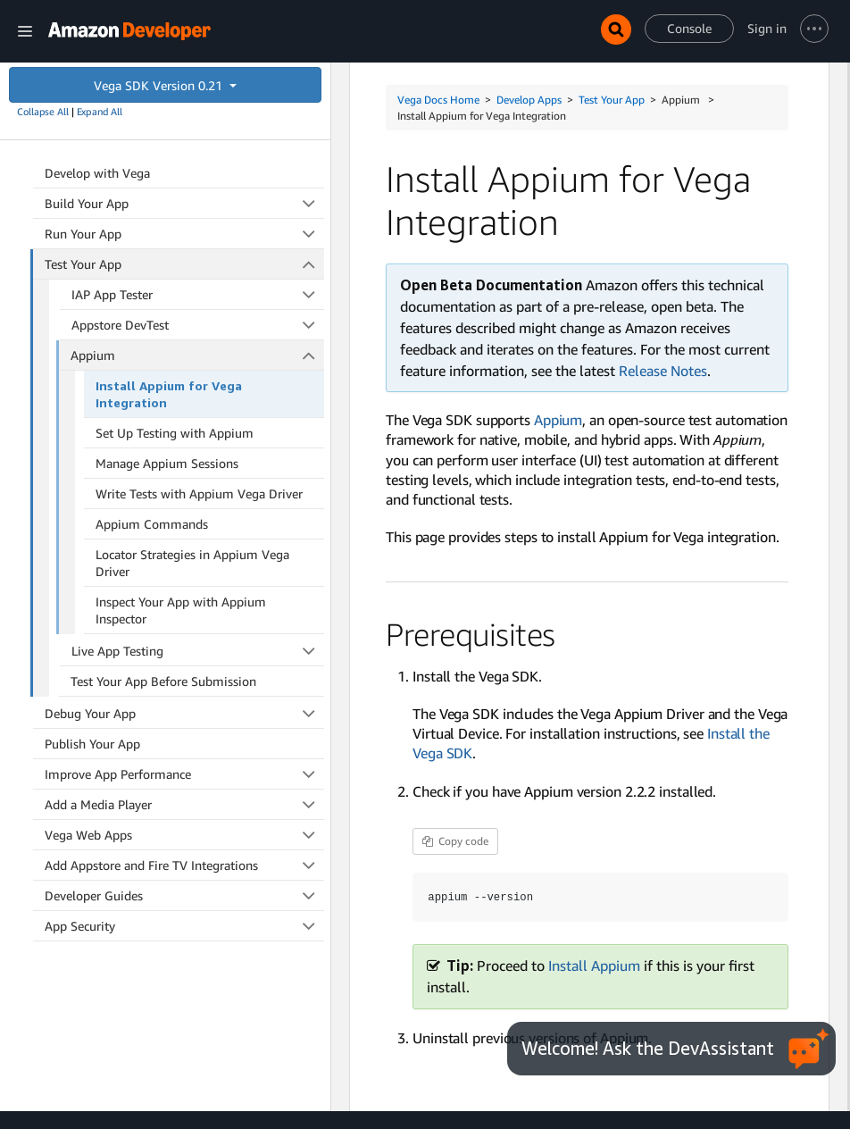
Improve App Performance (184, 773)
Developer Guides (184, 895)
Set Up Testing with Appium (175, 432)
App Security (184, 925)
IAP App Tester (198, 294)
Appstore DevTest (198, 324)
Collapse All (43, 111)
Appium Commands (152, 523)
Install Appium (594, 965)
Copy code (455, 841)
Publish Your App (92, 743)
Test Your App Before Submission (163, 681)
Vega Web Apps (184, 834)
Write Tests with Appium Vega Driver (199, 493)
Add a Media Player (184, 804)
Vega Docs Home (438, 99)
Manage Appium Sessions (167, 463)
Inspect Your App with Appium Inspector (181, 610)
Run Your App (184, 233)
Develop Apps (529, 99)
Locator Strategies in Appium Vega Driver (192, 563)
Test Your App (185, 263)
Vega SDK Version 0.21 (160, 85)
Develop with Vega (97, 172)
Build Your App (184, 203)
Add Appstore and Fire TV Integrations (184, 865)
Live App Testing (198, 650)
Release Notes (663, 371)
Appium (197, 355)
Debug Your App (184, 713)
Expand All (99, 111)
